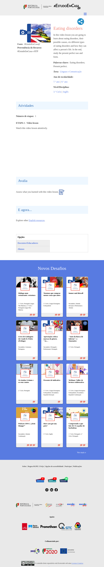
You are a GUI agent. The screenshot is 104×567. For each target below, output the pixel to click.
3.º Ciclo (57, 92)
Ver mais (80, 452)
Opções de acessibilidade (54, 466)
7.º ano (56, 82)
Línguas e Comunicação (71, 71)
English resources (37, 220)
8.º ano (64, 82)
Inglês (65, 92)
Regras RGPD (33, 466)
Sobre (24, 466)
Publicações (77, 466)
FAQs (42, 466)
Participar (68, 466)
